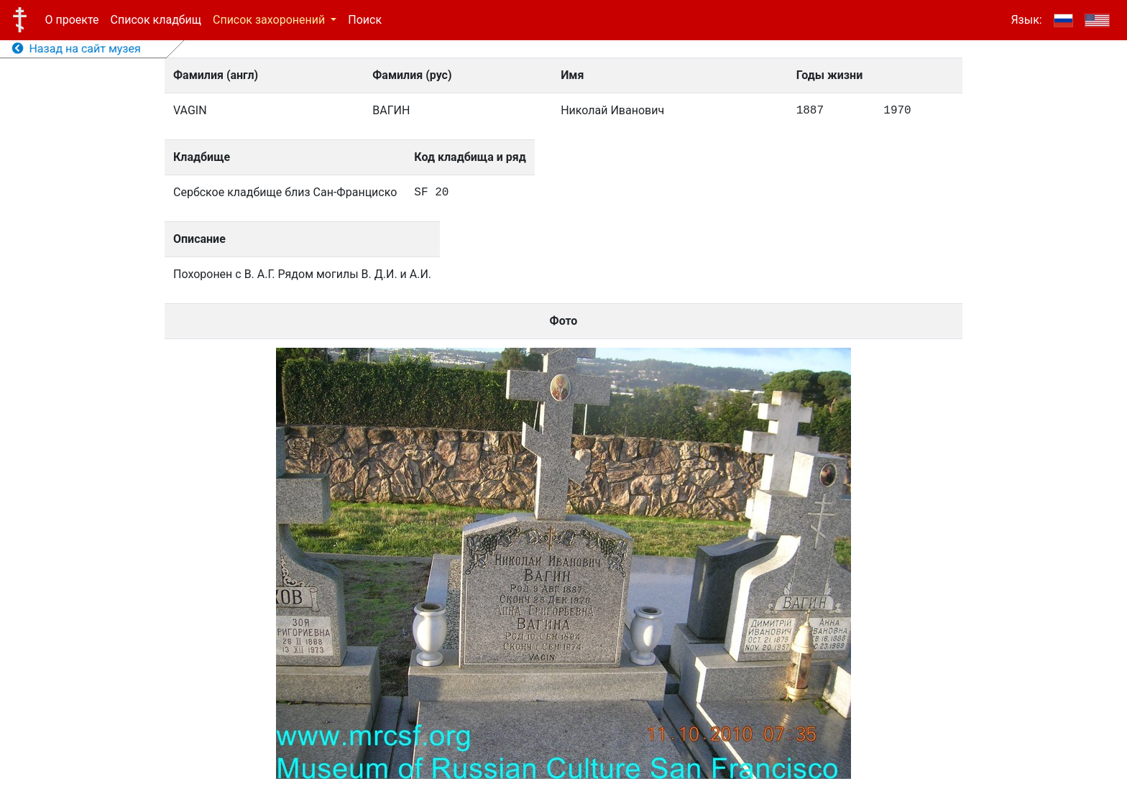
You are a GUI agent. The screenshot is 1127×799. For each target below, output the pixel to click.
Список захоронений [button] (270, 20)
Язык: (1026, 20)
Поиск (365, 20)
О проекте (72, 20)
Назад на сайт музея (76, 48)
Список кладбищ (156, 20)
